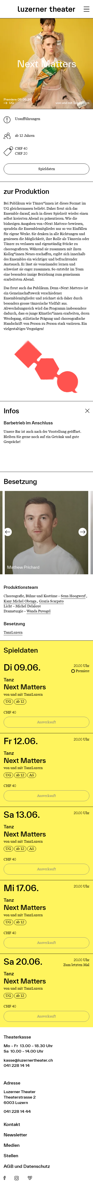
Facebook (4, 1178)
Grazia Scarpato (51, 601)
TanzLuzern (13, 632)
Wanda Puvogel (39, 611)
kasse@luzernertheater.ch (28, 1060)
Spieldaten (46, 168)
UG (9, 102)
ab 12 (20, 701)
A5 (31, 775)
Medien (12, 1145)
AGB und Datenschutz (27, 1166)
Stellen (11, 1155)
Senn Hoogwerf (73, 596)
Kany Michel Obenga (20, 601)
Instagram (17, 1178)
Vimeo (30, 1178)
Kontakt (12, 1124)
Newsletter (15, 1134)
